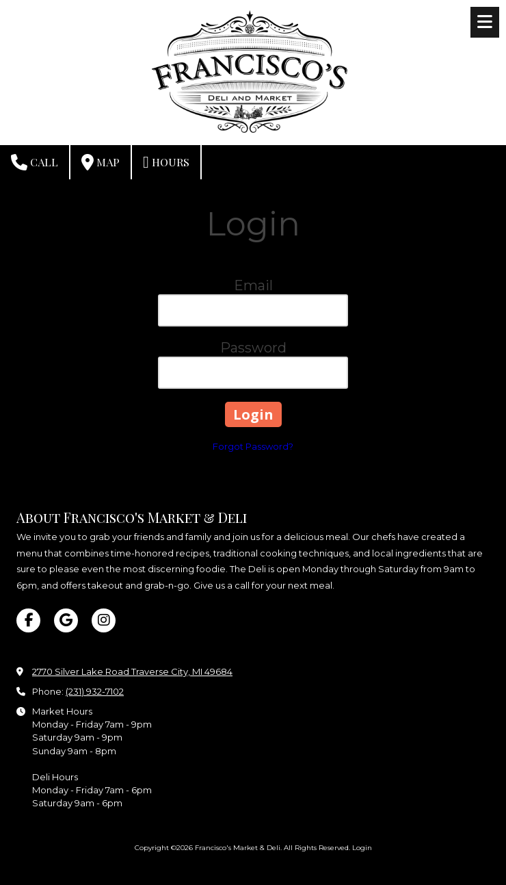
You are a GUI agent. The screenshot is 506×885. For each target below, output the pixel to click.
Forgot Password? (253, 446)
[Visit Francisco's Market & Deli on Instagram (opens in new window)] (104, 620)
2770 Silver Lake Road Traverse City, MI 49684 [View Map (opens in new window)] (132, 671)
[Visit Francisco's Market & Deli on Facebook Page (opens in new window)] (28, 620)
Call (34, 162)
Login (362, 847)
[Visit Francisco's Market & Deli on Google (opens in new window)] (66, 620)
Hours (166, 162)
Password (253, 347)
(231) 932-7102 (95, 691)
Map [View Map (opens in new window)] (100, 162)
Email (253, 285)
